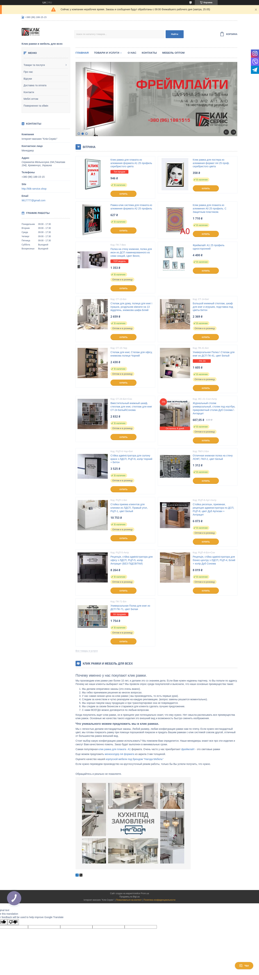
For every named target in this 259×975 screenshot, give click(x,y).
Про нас (28, 71)
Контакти (29, 92)
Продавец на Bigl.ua (129, 896)
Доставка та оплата (35, 85)
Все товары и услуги (87, 650)
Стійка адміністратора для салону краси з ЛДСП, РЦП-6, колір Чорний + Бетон (131, 459)
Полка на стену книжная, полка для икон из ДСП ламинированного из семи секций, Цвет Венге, (131, 252)
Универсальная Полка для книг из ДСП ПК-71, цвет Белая (130, 607)
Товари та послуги (34, 65)
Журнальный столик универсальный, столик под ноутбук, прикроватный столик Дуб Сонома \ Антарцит (214, 408)
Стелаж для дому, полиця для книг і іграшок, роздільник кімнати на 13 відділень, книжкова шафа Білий (131, 307)
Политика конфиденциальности (159, 900)
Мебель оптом (173, 52)
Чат (244, 965)
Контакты (149, 52)
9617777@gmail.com (34, 200)
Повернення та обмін (36, 105)
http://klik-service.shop (34, 188)
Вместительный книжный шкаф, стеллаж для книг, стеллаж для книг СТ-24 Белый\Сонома (131, 406)
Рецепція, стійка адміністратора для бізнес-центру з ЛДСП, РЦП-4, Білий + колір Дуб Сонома (214, 560)
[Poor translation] (13, 922)
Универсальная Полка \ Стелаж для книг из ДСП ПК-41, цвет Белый (214, 354)
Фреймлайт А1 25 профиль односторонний (208, 247)
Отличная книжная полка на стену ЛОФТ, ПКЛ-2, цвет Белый (213, 457)
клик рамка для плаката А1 (114, 749)
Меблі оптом (31, 98)
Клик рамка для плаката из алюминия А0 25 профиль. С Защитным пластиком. (209, 208)
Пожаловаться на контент (129, 900)
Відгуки (28, 78)
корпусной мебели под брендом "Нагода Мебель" (134, 759)
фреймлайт (188, 749)
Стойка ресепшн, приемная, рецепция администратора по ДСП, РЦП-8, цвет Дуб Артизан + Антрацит (213, 509)
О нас (132, 52)
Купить (124, 194)
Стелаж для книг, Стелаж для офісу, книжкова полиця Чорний (131, 354)
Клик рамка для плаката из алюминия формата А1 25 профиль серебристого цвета (131, 163)
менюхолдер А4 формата (119, 754)
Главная (82, 52)
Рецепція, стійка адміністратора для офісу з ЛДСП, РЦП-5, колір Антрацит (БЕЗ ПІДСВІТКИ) (131, 560)
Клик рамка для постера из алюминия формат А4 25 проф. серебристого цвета (211, 163)
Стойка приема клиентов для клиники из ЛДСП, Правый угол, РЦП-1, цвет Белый (129, 508)
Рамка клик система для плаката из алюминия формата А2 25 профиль (131, 207)
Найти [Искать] (174, 34)
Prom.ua (145, 893)
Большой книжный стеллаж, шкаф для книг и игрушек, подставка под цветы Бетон (213, 307)
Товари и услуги (106, 52)
